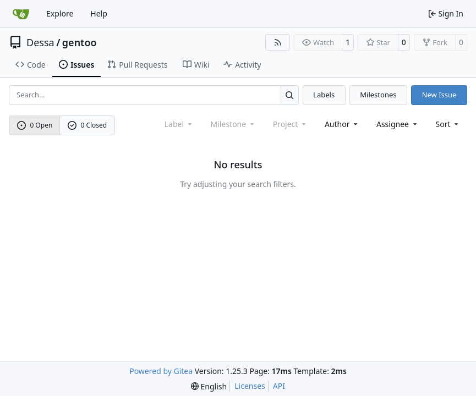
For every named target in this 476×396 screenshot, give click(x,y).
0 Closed (87, 125)
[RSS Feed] (278, 42)
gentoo (79, 42)
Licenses (249, 386)
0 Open (35, 125)
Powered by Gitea (161, 371)
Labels (324, 95)
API (279, 386)
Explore (59, 13)
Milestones (378, 95)
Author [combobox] (342, 124)
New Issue (439, 95)
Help (98, 13)
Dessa (40, 42)
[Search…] (290, 95)
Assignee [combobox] (397, 124)
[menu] (448, 124)
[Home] (21, 14)
